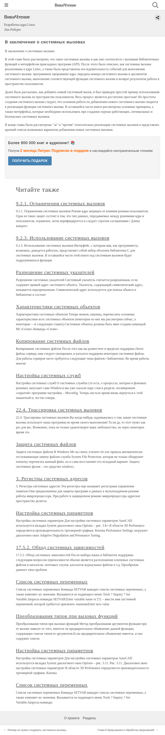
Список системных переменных (52, 581)
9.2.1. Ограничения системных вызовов (60, 203)
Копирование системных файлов (52, 341)
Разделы (89, 718)
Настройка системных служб (48, 375)
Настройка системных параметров (54, 513)
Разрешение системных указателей (55, 272)
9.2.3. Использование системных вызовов (62, 237)
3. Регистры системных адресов (52, 478)
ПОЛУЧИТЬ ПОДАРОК (30, 161)
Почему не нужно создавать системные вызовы (37, 730)
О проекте (71, 718)
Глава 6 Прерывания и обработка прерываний (126, 730)
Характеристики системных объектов (58, 306)
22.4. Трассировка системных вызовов (59, 409)
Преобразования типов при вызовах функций (67, 616)
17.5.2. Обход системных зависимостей (60, 547)
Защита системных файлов (46, 444)
